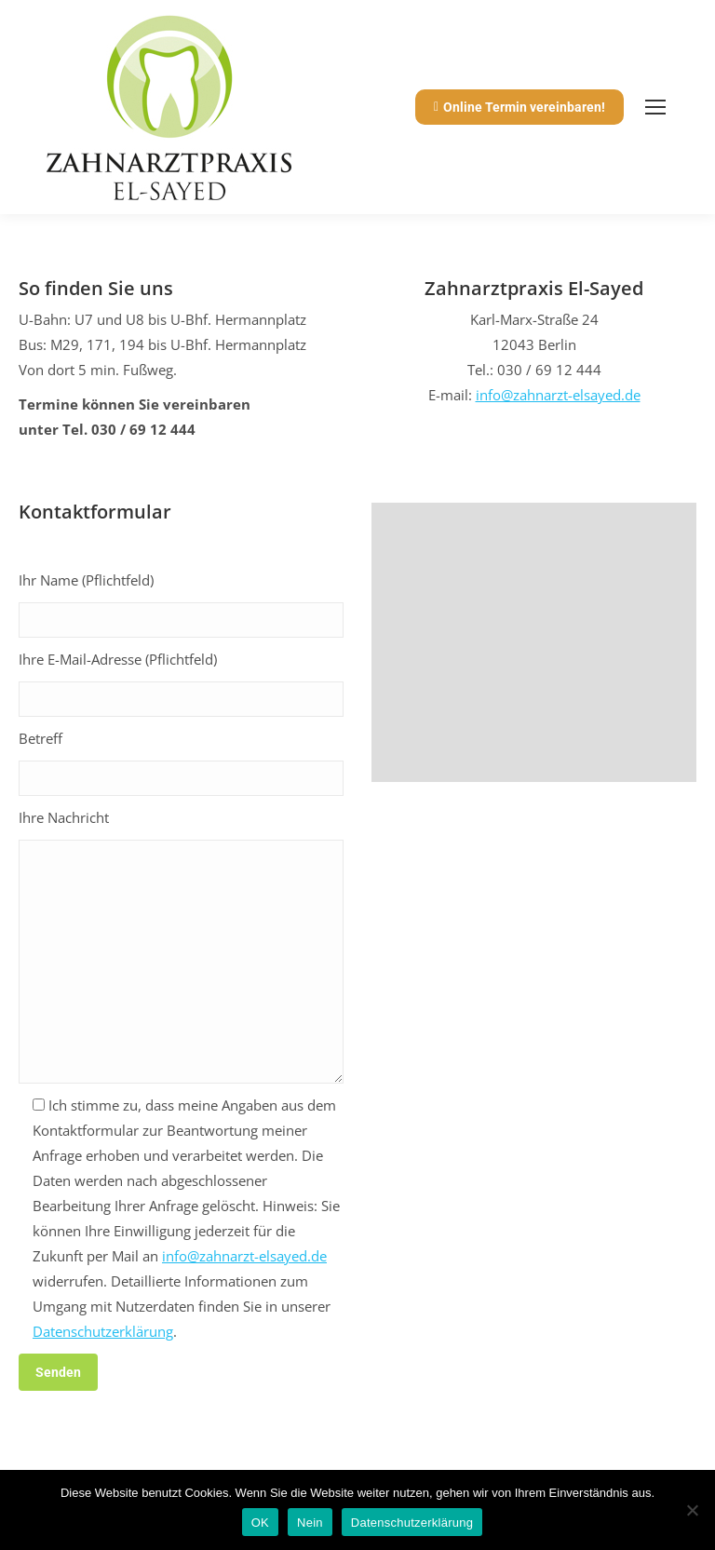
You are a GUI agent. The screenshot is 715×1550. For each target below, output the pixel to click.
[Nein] (691, 1510)
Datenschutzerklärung (103, 1331)
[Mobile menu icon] (655, 107)
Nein (310, 1523)
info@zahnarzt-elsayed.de (558, 394)
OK (260, 1523)
